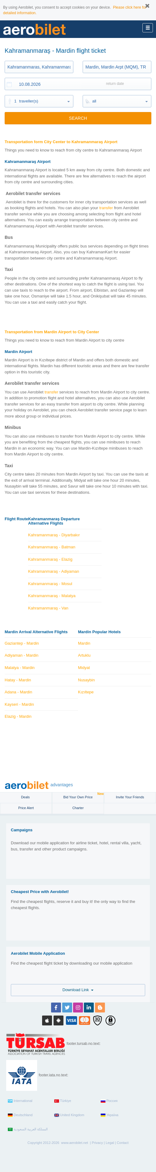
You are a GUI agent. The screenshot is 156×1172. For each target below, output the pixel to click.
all (94, 101)
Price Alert (26, 808)
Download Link (78, 989)
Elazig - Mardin (18, 716)
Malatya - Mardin (20, 667)
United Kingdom (69, 1115)
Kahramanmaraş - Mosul (50, 583)
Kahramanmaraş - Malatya (52, 595)
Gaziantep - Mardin (22, 643)
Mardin (84, 643)
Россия (109, 1101)
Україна (110, 1115)
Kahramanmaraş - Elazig (50, 559)
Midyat (84, 667)
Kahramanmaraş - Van (48, 608)
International (20, 1101)
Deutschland (20, 1115)
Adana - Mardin (18, 692)
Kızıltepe (86, 692)
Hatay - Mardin (18, 680)
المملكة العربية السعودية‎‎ (28, 1129)
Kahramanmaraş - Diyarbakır (54, 535)
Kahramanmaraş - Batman (51, 547)
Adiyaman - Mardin (21, 655)
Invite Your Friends (130, 797)
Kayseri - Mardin (19, 704)
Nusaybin (86, 680)
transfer (106, 208)
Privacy (97, 1143)
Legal (110, 1143)
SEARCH (78, 118)
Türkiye (62, 1101)
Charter (78, 808)
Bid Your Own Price (83, 795)
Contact (122, 1143)
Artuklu (84, 655)
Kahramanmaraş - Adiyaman (53, 571)
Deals (26, 797)
